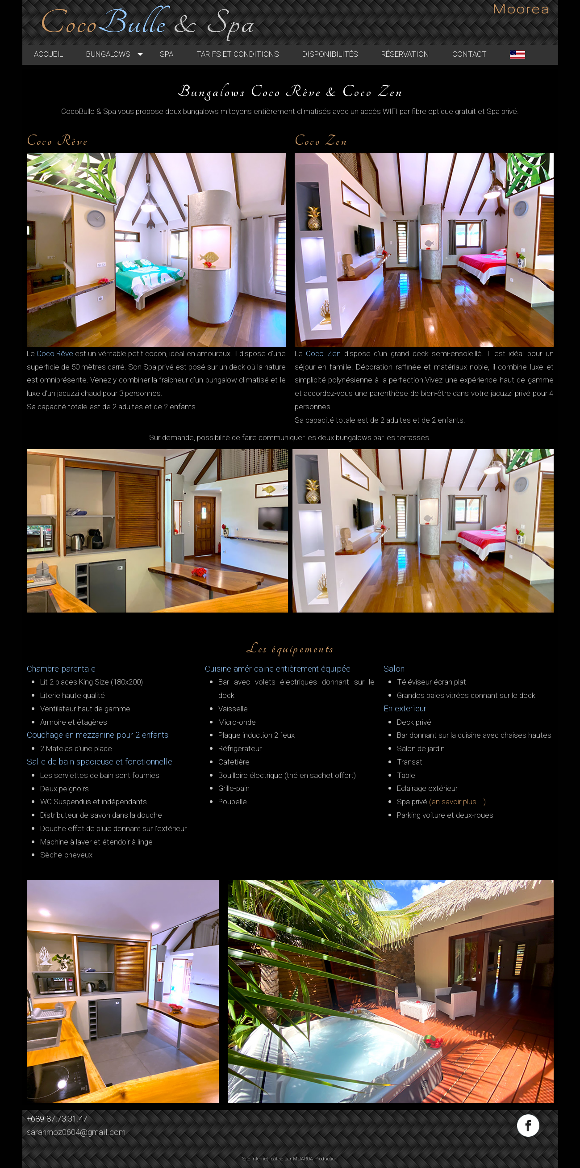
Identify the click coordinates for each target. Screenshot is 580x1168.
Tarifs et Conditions (248, 54)
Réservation (416, 54)
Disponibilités (341, 54)
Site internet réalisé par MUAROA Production (290, 1158)
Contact (480, 54)
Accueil (59, 54)
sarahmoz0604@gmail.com (76, 1132)
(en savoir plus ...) (457, 801)
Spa (177, 54)
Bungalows (119, 54)
